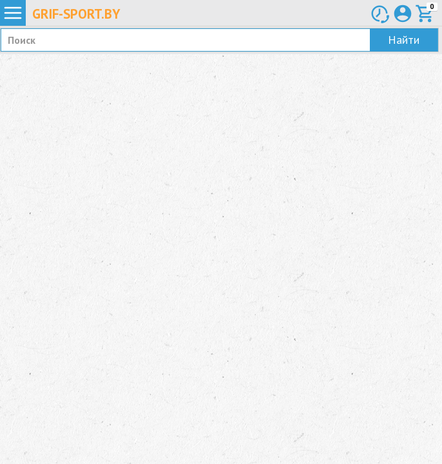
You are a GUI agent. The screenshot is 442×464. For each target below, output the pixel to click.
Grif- (76, 14)
